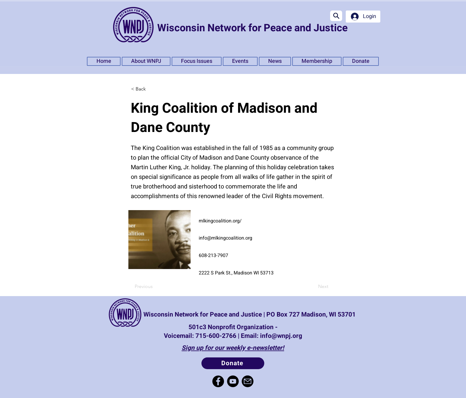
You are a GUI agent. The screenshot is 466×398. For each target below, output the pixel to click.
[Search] (336, 16)
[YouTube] (233, 381)
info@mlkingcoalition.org (225, 238)
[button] (197, 61)
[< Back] (150, 89)
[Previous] (154, 286)
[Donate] (232, 363)
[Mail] (247, 381)
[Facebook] (218, 381)
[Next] (313, 286)
